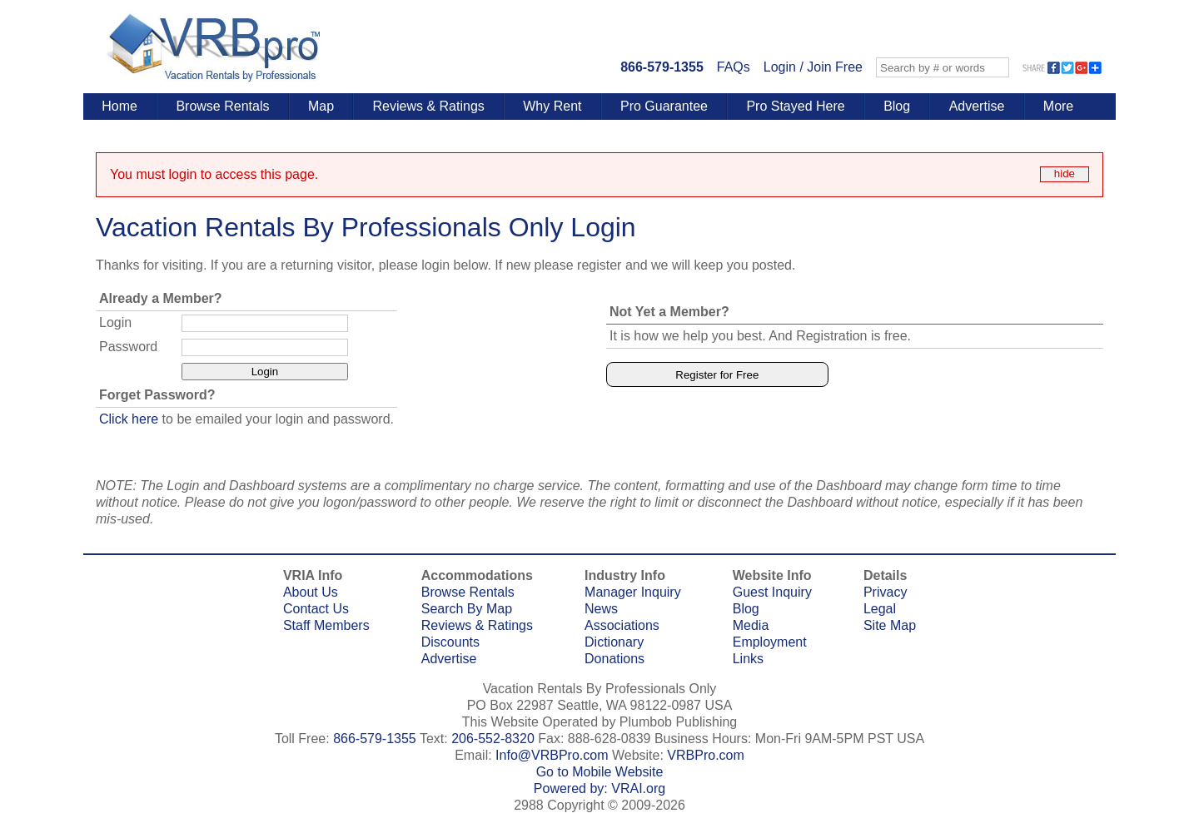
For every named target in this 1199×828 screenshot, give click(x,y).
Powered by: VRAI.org (599, 788)
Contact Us (316, 609)
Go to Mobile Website (600, 772)
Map (321, 106)
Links (748, 659)
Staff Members (326, 625)
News (601, 609)
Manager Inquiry (633, 592)
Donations (614, 659)
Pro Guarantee (664, 106)
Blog (896, 106)
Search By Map (466, 609)
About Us (310, 592)
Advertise (977, 106)
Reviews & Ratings (429, 106)
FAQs (733, 67)
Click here (128, 419)
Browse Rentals (222, 106)
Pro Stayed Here (795, 106)
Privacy (885, 592)
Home (119, 106)
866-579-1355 (662, 67)
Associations (622, 625)
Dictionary (614, 642)
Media (751, 625)
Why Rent (552, 106)
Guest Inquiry (772, 592)
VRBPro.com (705, 755)
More (1058, 106)
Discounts (450, 642)
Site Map (889, 625)
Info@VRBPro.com (551, 755)
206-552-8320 (493, 738)
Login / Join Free (813, 67)
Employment (770, 642)
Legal (879, 609)
